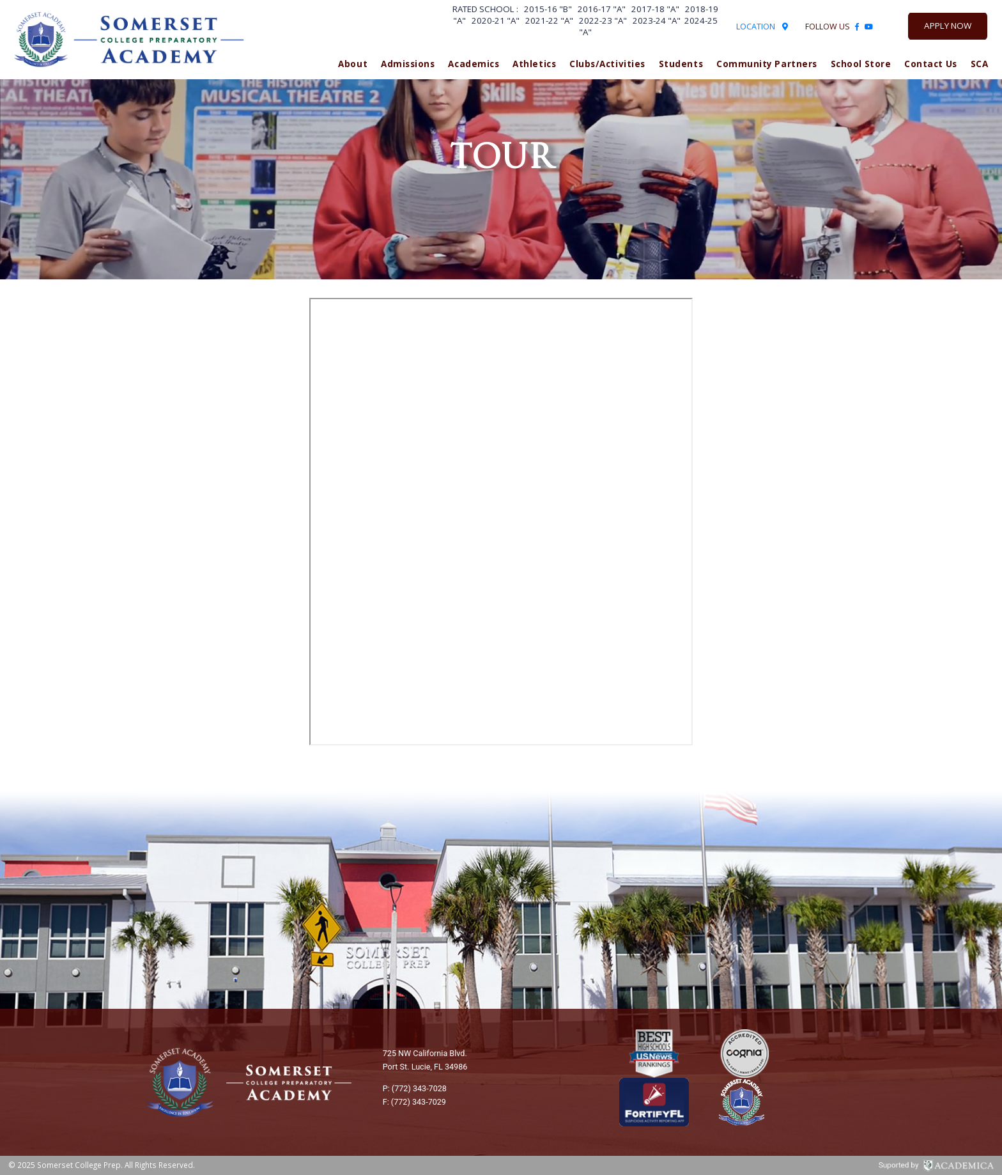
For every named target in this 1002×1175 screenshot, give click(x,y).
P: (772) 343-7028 (415, 1088)
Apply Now (947, 25)
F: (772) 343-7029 (414, 1102)
